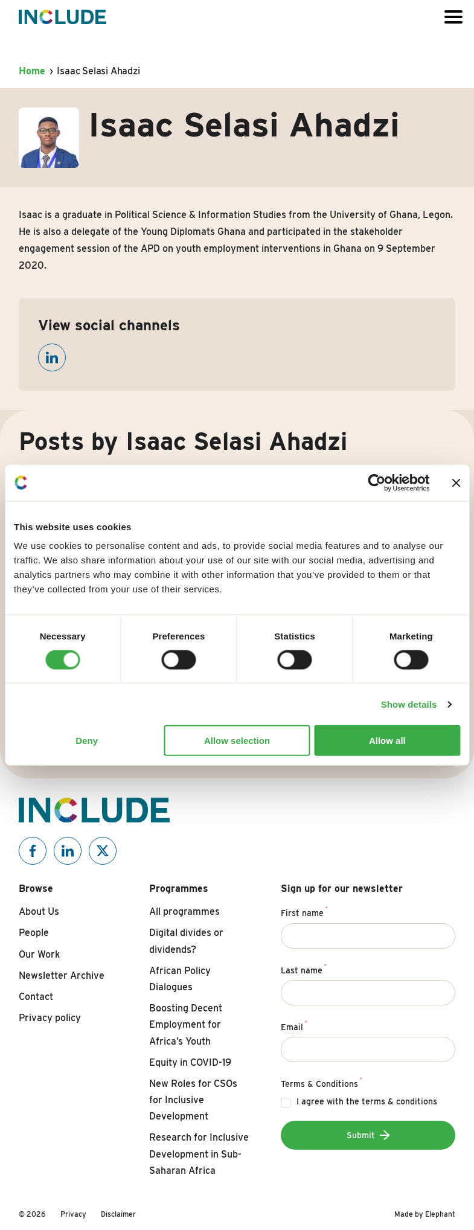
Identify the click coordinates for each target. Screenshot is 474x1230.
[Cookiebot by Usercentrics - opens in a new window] (376, 482)
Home (32, 71)
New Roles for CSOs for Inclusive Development (193, 1100)
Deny (86, 740)
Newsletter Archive (61, 975)
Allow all (387, 740)
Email (294, 1025)
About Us (39, 911)
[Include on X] (103, 851)
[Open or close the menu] (453, 17)
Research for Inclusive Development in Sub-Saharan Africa (199, 1154)
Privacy (73, 1214)
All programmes (184, 911)
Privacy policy (50, 1017)
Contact (36, 996)
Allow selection (237, 740)
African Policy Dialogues (180, 979)
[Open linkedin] (52, 357)
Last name (304, 968)
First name (304, 911)
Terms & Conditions (322, 1082)
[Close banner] (456, 482)
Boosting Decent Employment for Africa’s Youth (185, 1024)
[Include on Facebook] (32, 851)
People (34, 932)
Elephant (440, 1214)
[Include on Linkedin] (68, 851)
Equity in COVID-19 (190, 1062)
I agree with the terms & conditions (366, 1101)
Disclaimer (118, 1214)
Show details (409, 704)
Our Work (39, 954)
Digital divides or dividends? (186, 941)
